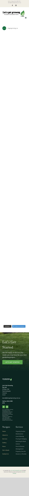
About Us (5, 435)
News (4, 446)
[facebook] (3, 407)
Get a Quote (5, 450)
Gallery (4, 442)
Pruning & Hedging (21, 439)
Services (4, 439)
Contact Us (5, 454)
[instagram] (7, 407)
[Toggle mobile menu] (26, 18)
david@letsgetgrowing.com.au (14, 2)
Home (4, 431)
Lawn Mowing (20, 436)
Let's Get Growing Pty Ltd (15, 470)
